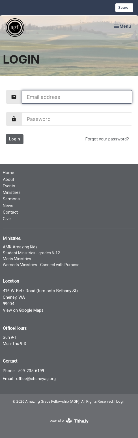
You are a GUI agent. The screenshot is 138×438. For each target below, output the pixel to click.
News (8, 205)
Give (7, 218)
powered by (69, 420)
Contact (10, 212)
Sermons (11, 198)
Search (124, 7)
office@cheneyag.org (36, 378)
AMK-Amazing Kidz (20, 247)
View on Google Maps (23, 310)
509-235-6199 (31, 370)
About (8, 179)
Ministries (12, 192)
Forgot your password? (107, 139)
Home (8, 172)
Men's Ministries (17, 259)
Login (14, 139)
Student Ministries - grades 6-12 (31, 253)
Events (9, 185)
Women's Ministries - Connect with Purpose (41, 265)
